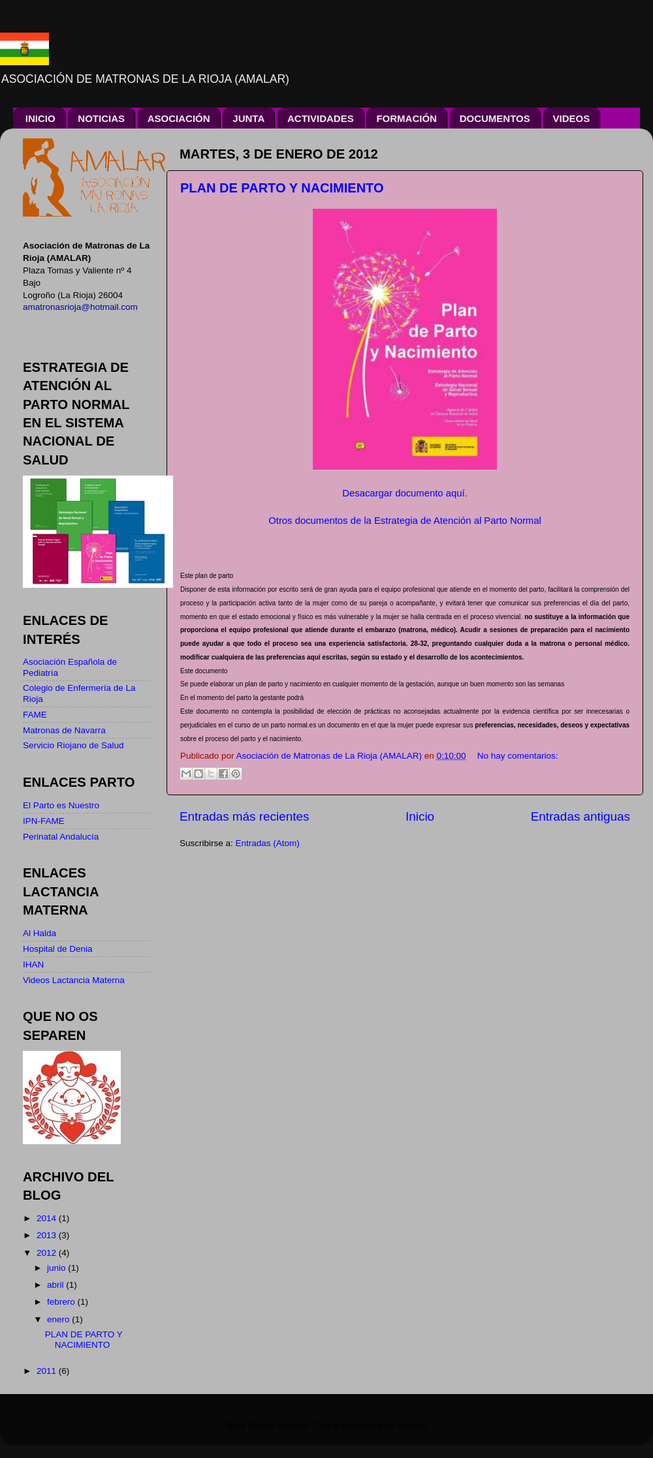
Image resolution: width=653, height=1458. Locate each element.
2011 (48, 1371)
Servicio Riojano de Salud (73, 745)
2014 (48, 1218)
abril (56, 1285)
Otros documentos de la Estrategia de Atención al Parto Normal (404, 520)
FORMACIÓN (406, 118)
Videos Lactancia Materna (74, 980)
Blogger (412, 1426)
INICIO (40, 118)
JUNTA (248, 118)
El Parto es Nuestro (61, 805)
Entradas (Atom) (268, 843)
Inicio (420, 816)
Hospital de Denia (58, 949)
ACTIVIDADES (320, 118)
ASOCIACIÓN (179, 118)
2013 (48, 1235)
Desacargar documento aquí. (404, 493)
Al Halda (39, 933)
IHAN (33, 964)
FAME (35, 715)
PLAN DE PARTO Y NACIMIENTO (282, 188)
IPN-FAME (44, 821)
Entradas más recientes (244, 816)
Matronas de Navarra (64, 730)
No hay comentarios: (517, 756)
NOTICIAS (101, 118)
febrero (62, 1302)
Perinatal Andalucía (61, 837)
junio (57, 1268)
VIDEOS (571, 118)
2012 (48, 1253)
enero (59, 1319)
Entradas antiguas (580, 816)
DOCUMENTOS (495, 118)
